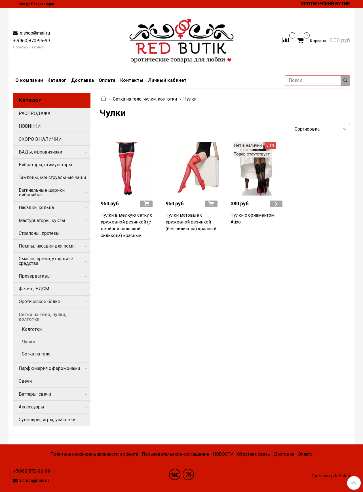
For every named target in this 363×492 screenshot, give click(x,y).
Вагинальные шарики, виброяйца (42, 192)
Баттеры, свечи (35, 394)
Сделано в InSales (331, 476)
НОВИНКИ (30, 126)
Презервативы (35, 276)
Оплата (107, 80)
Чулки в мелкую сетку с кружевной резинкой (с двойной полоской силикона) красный (126, 225)
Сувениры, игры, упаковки (47, 419)
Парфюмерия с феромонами (49, 368)
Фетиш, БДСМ (34, 288)
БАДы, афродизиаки (40, 152)
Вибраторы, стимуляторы (45, 164)
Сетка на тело (36, 354)
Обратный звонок (28, 47)
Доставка (82, 80)
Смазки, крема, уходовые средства (46, 261)
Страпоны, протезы (39, 233)
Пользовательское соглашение (175, 454)
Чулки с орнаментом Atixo (253, 218)
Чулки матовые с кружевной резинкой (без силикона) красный (191, 221)
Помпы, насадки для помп (47, 246)
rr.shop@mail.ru (34, 33)
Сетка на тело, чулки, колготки (145, 99)
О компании (29, 80)
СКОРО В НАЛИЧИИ (40, 139)
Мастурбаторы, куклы (42, 220)
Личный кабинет (167, 80)
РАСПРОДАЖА (34, 113)
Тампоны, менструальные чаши (52, 177)
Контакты (131, 80)
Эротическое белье (39, 301)
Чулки (28, 341)
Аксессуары (31, 407)
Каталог (57, 80)
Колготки (32, 329)
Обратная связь (253, 454)
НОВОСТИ (223, 454)
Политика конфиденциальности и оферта (94, 454)
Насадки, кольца (36, 207)
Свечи (25, 381)
